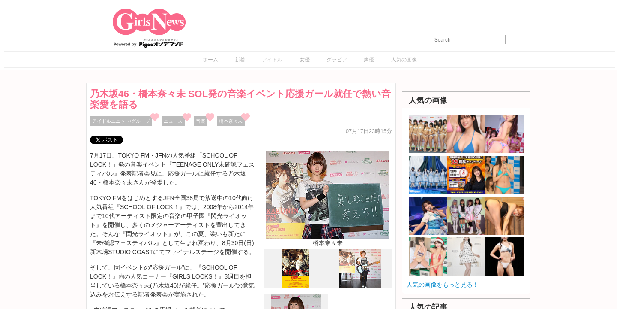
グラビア (336, 60)
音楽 (200, 121)
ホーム (210, 60)
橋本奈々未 (231, 121)
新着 (240, 60)
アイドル (272, 60)
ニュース (173, 121)
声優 (369, 60)
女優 (305, 60)
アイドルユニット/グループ (121, 121)
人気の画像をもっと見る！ (443, 284)
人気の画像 (404, 60)
